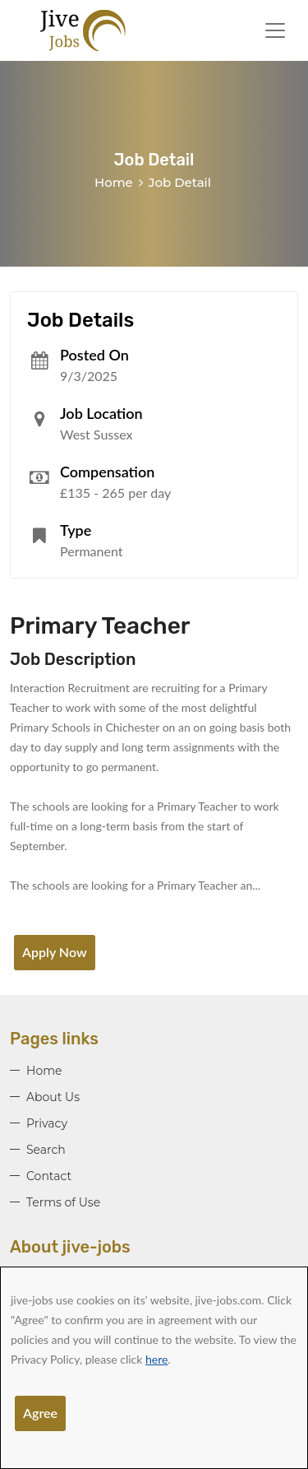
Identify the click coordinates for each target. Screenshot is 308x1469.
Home (113, 182)
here (156, 1359)
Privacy (46, 1123)
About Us (53, 1097)
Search (46, 1149)
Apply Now (54, 952)
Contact (48, 1176)
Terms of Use (63, 1202)
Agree (40, 1412)
